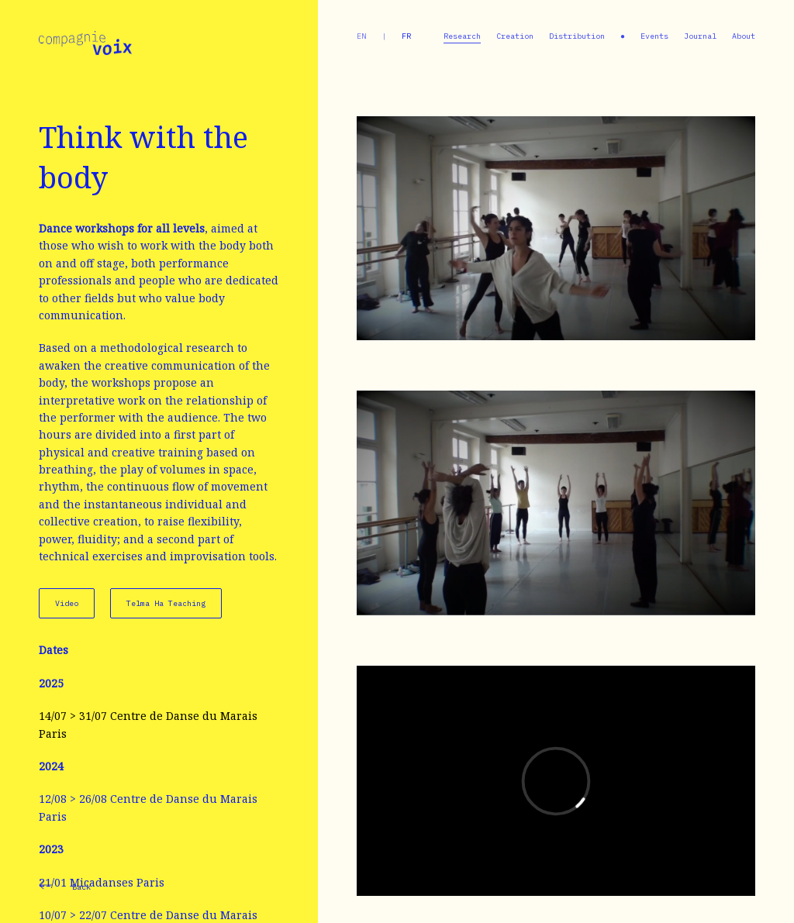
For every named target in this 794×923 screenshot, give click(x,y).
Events (654, 36)
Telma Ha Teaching (165, 603)
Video (66, 603)
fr (406, 36)
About (743, 36)
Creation (514, 36)
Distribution (577, 36)
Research (462, 36)
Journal (700, 36)
